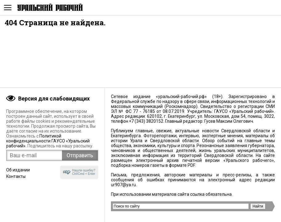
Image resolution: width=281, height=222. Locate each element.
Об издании (18, 169)
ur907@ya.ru (123, 184)
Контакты (16, 176)
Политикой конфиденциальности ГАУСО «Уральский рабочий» (48, 141)
